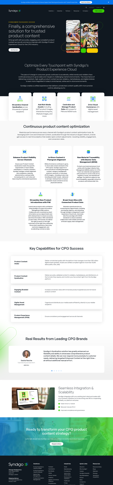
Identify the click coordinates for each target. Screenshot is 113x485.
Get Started (14, 50)
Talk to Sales (98, 11)
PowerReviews (52, 483)
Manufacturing (68, 469)
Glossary (95, 473)
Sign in (99, 7)
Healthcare (67, 480)
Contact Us (83, 482)
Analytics (50, 477)
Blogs (94, 469)
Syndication (51, 469)
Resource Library (97, 467)
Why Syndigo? (83, 469)
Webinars (95, 471)
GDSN (80, 216)
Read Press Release (86, 2)
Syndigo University (84, 473)
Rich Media (51, 471)
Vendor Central (52, 475)
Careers (82, 471)
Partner (82, 477)
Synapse (50, 466)
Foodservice (67, 471)
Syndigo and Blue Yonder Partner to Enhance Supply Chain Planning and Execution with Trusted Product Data (49, 2)
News (81, 479)
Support (91, 7)
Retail (65, 467)
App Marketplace (84, 475)
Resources (76, 11)
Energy (66, 483)
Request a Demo (56, 444)
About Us (82, 467)
